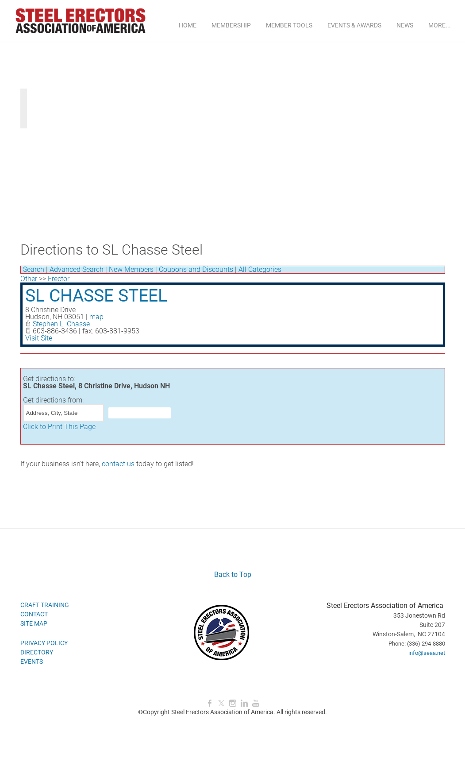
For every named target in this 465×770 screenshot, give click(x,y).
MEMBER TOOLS (289, 25)
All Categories (259, 269)
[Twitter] (221, 703)
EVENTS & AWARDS (354, 25)
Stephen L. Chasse (61, 324)
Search (33, 269)
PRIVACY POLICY (44, 642)
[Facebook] (209, 703)
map (96, 317)
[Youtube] (255, 703)
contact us (118, 464)
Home (187, 25)
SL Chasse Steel (96, 296)
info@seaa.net (426, 653)
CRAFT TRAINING (44, 604)
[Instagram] (232, 703)
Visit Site (38, 338)
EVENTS (31, 661)
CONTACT (34, 614)
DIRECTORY (36, 652)
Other (28, 279)
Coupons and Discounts (196, 269)
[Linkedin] (244, 703)
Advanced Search (77, 269)
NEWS (404, 25)
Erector (58, 279)
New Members (131, 269)
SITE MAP (33, 623)
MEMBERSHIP (231, 25)
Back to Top (232, 574)
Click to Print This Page (59, 426)
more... (439, 25)
